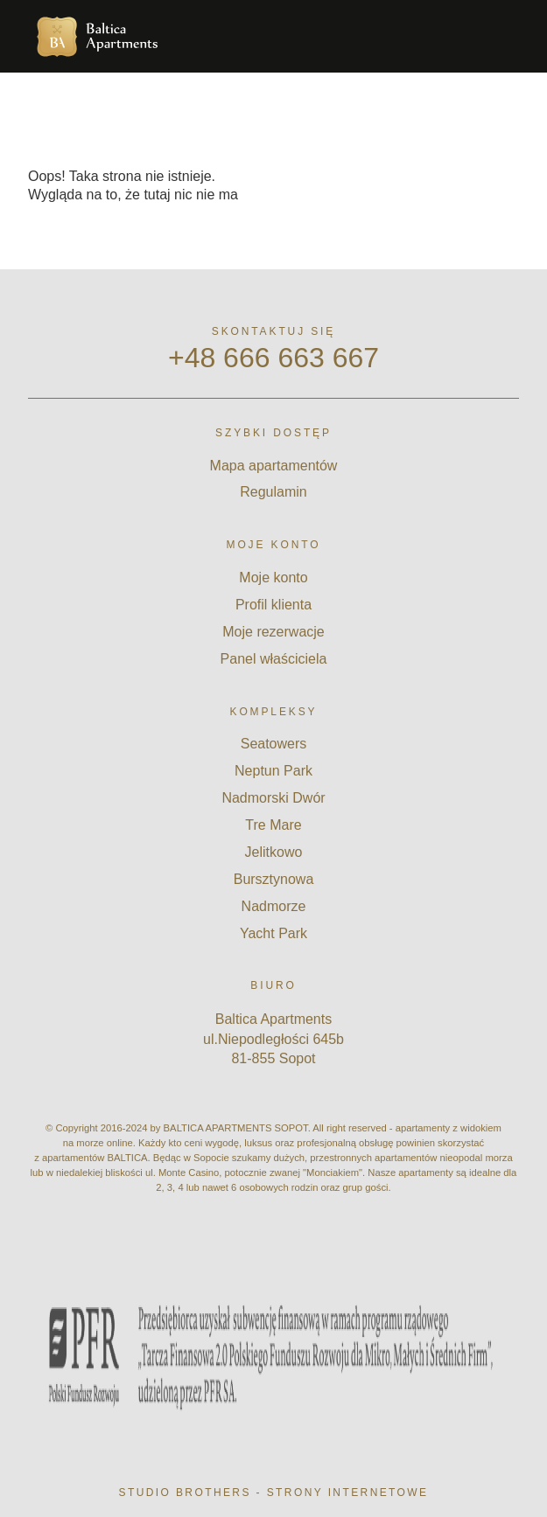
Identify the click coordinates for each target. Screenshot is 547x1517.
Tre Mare (273, 825)
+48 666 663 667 (273, 357)
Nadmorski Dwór (273, 797)
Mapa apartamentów (274, 465)
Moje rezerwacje (273, 631)
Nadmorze (274, 906)
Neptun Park (273, 770)
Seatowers (274, 743)
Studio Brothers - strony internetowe (274, 1492)
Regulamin (273, 491)
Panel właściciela (274, 658)
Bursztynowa (274, 879)
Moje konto (273, 577)
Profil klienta (273, 604)
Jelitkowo (274, 852)
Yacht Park (273, 933)
